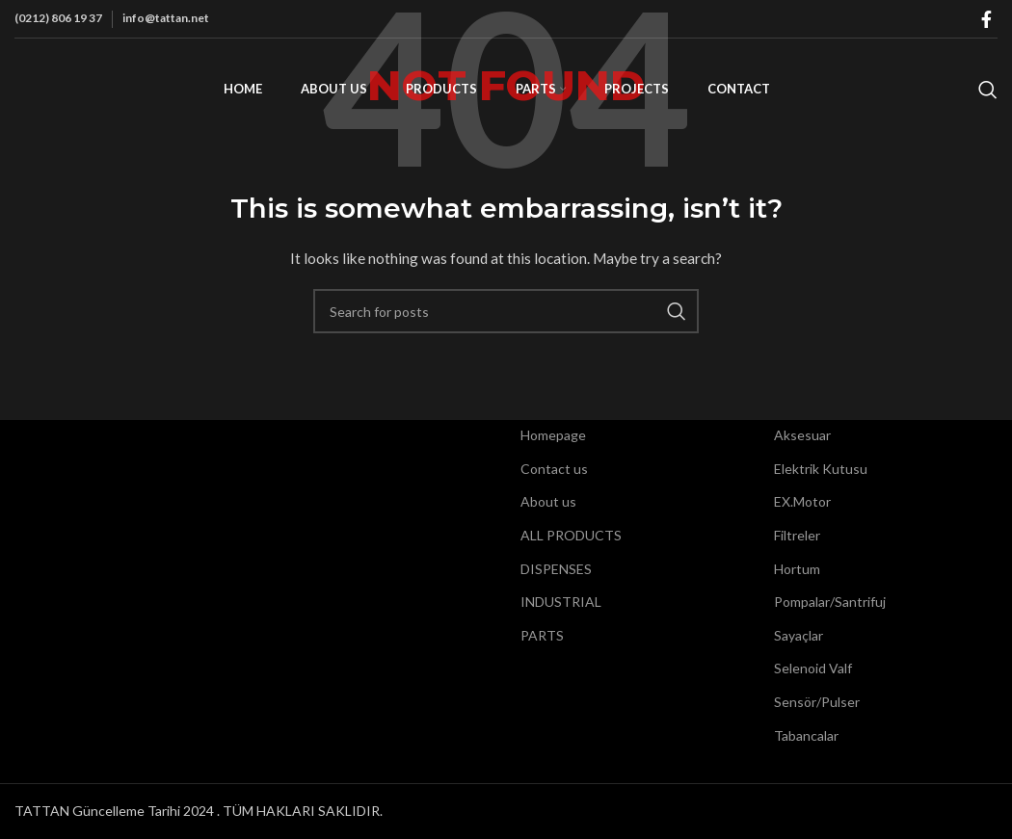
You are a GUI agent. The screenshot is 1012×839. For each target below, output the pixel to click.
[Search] (988, 89)
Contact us (554, 468)
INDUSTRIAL (560, 601)
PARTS (542, 635)
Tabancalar (806, 735)
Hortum (797, 569)
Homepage (553, 435)
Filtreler (797, 535)
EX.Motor (802, 501)
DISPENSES (556, 569)
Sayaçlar (798, 635)
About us (548, 501)
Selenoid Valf (813, 668)
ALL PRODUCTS (571, 535)
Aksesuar (802, 435)
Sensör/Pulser (817, 702)
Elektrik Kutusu (820, 468)
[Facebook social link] (986, 19)
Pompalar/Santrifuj (830, 601)
